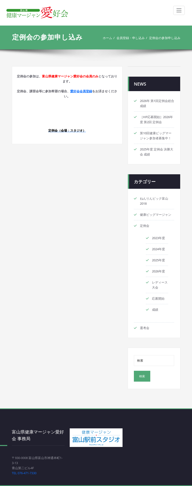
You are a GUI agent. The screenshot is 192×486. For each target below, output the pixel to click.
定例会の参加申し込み (164, 38)
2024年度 (158, 249)
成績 (155, 309)
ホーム (107, 38)
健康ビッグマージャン (155, 214)
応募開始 (158, 298)
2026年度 (158, 271)
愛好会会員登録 (81, 91)
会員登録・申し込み (131, 38)
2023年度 (158, 238)
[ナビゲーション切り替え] (179, 10)
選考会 (144, 328)
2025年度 (158, 260)
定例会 (144, 225)
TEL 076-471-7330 (24, 473)
